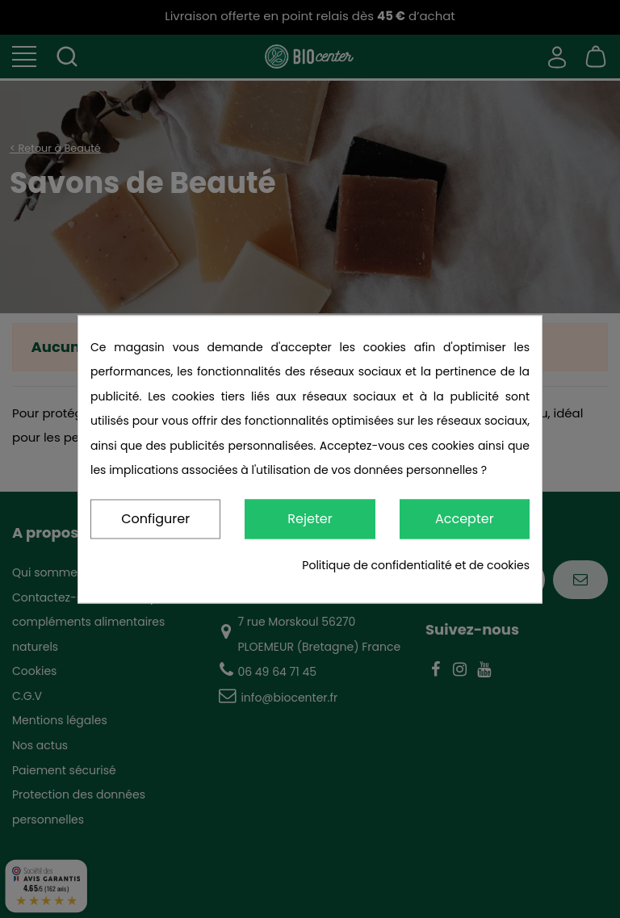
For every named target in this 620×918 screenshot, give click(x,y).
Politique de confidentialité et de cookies (416, 565)
